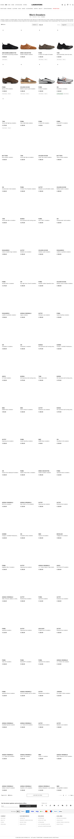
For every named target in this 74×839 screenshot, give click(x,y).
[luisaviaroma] (37, 4)
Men (6, 4)
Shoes (23, 8)
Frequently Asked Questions (26, 820)
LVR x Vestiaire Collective (44, 824)
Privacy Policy (60, 824)
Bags (19, 8)
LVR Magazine (18, 4)
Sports (36, 8)
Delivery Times (23, 822)
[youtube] (54, 805)
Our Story (3, 818)
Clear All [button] (41, 24)
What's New (3, 8)
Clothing (14, 8)
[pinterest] (70, 805)
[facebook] (43, 805)
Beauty (40, 8)
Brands (9, 8)
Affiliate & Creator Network (44, 826)
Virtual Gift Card (42, 820)
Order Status (23, 824)
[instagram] (66, 805)
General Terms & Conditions (63, 822)
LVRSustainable (48, 8)
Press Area (3, 824)
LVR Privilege (41, 818)
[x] (46, 805)
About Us (3, 820)
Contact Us (22, 818)
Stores (25, 4)
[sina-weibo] (58, 805)
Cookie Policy (60, 820)
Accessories (29, 8)
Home (12, 4)
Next (72, 795)
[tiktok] (50, 805)
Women (2, 4)
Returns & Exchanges (61, 818)
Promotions (56, 8)
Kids (9, 4)
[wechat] (62, 805)
